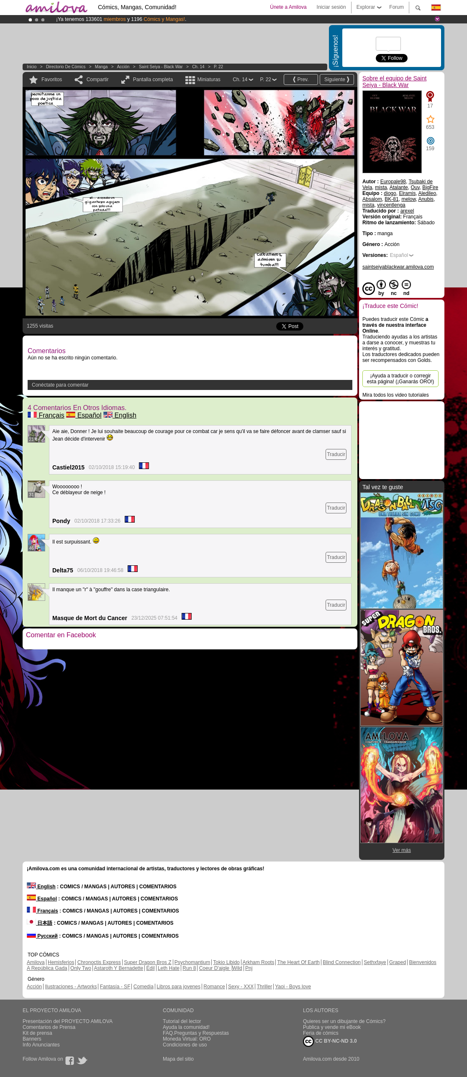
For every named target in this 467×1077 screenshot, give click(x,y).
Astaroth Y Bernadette (119, 968)
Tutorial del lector (182, 1021)
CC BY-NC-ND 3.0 (330, 1041)
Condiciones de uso (185, 1045)
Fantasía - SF (115, 987)
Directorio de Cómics (65, 66)
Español (83, 415)
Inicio (31, 66)
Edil (150, 968)
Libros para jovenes (178, 987)
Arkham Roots (258, 962)
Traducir (336, 454)
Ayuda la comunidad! (186, 1027)
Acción (123, 66)
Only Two (80, 968)
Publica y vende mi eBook (332, 1027)
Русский (42, 936)
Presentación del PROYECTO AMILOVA (68, 1021)
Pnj (248, 968)
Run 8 (189, 968)
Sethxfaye (375, 962)
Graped (397, 962)
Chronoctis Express (99, 962)
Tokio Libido (226, 962)
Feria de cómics (321, 1033)
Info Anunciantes (41, 1045)
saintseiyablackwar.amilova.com (398, 267)
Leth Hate (169, 968)
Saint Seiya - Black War (161, 66)
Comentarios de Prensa (49, 1027)
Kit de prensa (37, 1033)
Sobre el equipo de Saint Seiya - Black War (394, 81)
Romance (214, 987)
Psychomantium (192, 962)
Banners (32, 1039)
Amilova (36, 962)
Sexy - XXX (241, 987)
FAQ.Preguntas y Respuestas (196, 1033)
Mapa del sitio (178, 1059)
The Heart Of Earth (298, 962)
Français (46, 415)
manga (101, 66)
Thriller (264, 987)
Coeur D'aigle (215, 968)
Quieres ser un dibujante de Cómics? (344, 1021)
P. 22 (218, 66)
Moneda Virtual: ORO (187, 1039)
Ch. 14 (198, 66)
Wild (237, 968)
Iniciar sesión (331, 7)
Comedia (143, 987)
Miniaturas (208, 79)
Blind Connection (342, 962)
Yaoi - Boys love (293, 987)
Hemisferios (61, 962)
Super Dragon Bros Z (147, 962)
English (119, 415)
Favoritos (51, 79)
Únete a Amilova (288, 7)
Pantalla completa (153, 79)
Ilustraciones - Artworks (71, 987)
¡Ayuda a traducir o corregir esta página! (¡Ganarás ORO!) (400, 379)
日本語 (39, 923)
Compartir (98, 79)
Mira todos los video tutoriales (395, 395)
